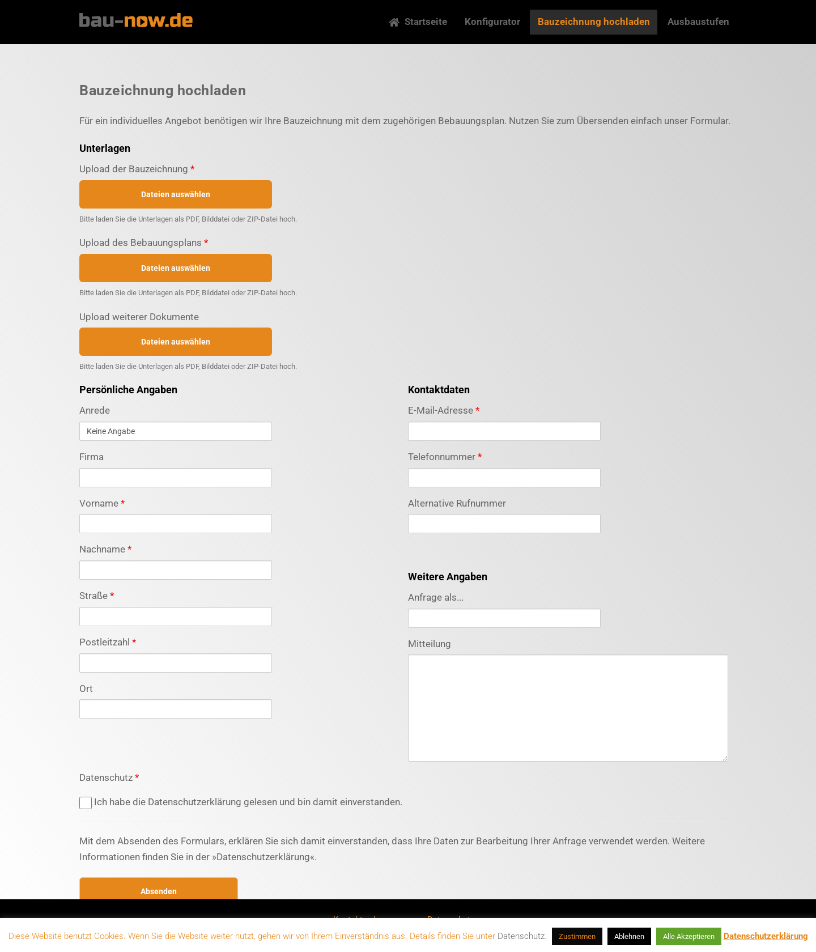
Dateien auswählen (175, 194)
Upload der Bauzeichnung (136, 169)
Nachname (105, 549)
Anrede (94, 410)
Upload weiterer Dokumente (139, 316)
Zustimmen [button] (577, 936)
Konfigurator (492, 21)
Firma (91, 456)
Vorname (102, 503)
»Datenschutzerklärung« (263, 856)
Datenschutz (109, 777)
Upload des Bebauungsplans (143, 242)
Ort (86, 688)
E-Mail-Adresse (443, 410)
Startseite (418, 21)
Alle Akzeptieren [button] (689, 936)
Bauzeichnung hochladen (594, 21)
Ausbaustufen (698, 21)
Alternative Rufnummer (457, 503)
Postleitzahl (107, 642)
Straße (96, 595)
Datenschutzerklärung (766, 936)
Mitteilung (429, 643)
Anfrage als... (436, 597)
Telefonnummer (445, 456)
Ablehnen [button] (629, 936)
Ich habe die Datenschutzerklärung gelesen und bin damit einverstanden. (240, 802)
